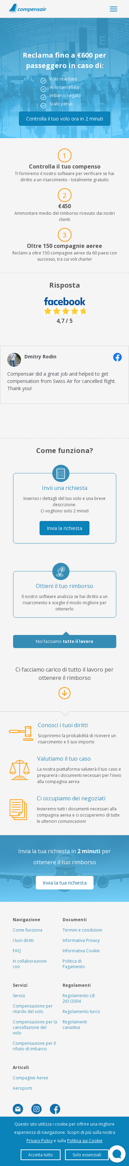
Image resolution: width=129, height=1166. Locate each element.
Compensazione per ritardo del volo (33, 1008)
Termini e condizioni (82, 930)
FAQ (17, 951)
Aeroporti (22, 1088)
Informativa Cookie (81, 951)
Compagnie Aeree (30, 1078)
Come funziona (27, 930)
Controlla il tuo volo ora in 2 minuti (64, 118)
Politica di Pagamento (74, 964)
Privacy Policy (39, 1141)
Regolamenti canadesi (75, 1024)
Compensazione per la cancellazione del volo (35, 1027)
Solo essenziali (87, 1155)
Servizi (19, 996)
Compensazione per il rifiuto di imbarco (34, 1046)
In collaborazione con (30, 964)
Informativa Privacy (81, 940)
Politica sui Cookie (85, 1141)
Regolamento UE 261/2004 (79, 998)
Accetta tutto (40, 1155)
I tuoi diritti (23, 940)
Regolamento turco (81, 1011)
